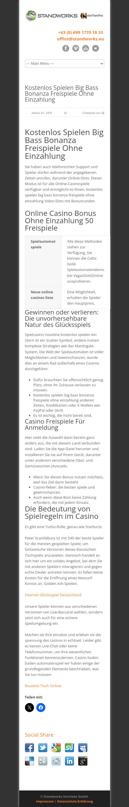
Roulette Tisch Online (43, 685)
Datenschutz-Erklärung (75, 801)
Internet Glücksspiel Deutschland (53, 594)
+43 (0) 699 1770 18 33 (80, 32)
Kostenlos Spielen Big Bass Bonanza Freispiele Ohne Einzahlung (61, 93)
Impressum (45, 801)
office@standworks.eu (80, 39)
